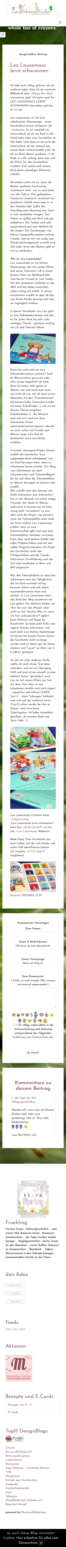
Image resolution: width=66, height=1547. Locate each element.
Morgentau (13, 1476)
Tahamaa (11, 1496)
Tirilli (8, 1472)
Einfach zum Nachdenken (21, 1480)
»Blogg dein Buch (42, 93)
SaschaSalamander (17, 1488)
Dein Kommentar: (33, 980)
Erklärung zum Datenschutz (30, 1037)
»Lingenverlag (19, 819)
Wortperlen (12, 1464)
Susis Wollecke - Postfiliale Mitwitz (27, 1468)
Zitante (10, 1447)
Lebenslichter (14, 1460)
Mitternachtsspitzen (18, 1456)
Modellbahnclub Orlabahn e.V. (24, 1500)
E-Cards (13, 1412)
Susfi (8, 1492)
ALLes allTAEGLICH (19, 1452)
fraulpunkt (12, 1484)
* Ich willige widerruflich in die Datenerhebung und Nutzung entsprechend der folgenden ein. (33, 1031)
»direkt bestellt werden (37, 827)
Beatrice (15, 895)
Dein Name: (33, 928)
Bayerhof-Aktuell (16, 1504)
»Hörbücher (17, 129)
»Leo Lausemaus (26, 831)
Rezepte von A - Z (20, 1404)
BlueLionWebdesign (33, 1512)
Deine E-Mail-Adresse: (33, 943)
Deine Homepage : (33, 961)
